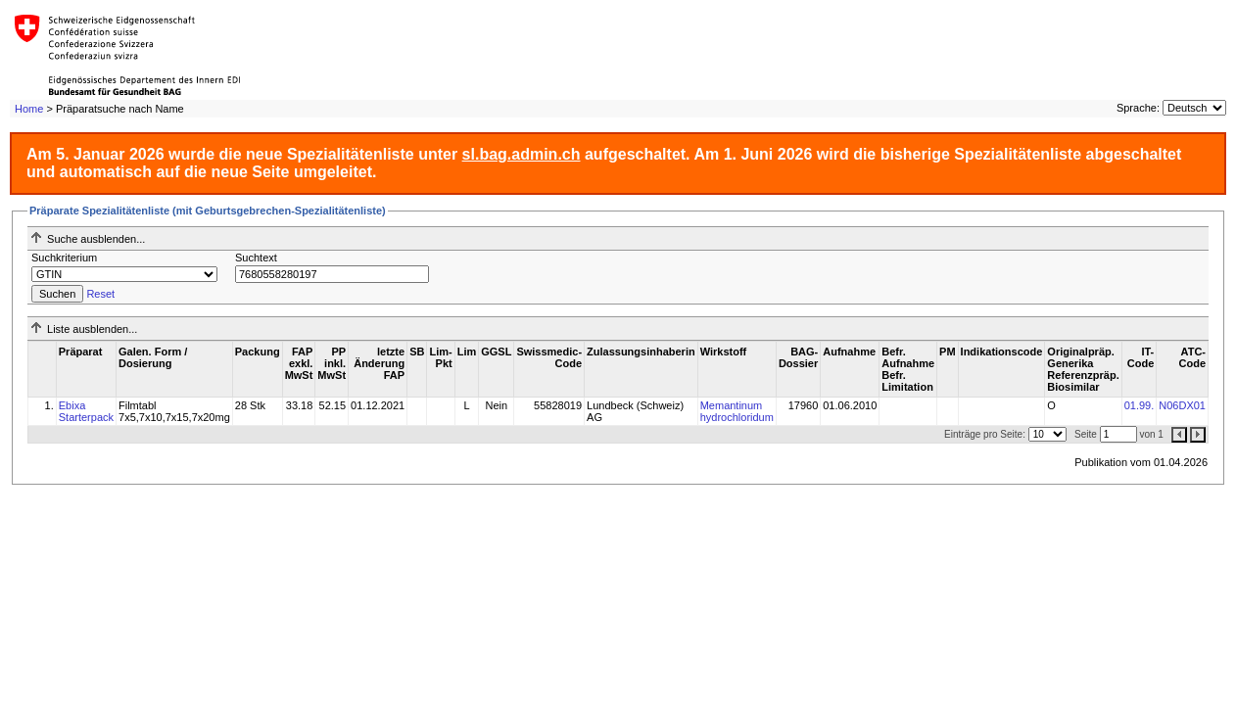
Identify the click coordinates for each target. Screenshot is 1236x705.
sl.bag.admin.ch (521, 154)
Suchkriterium (64, 257)
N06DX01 (1182, 405)
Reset (100, 294)
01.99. (1139, 405)
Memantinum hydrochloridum (737, 411)
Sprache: (1138, 108)
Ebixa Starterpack (86, 411)
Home (29, 109)
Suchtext (256, 257)
